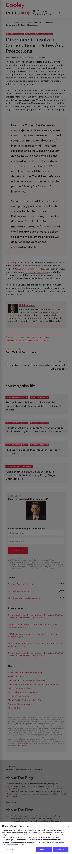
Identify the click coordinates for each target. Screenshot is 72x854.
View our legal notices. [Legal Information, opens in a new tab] (15, 846)
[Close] (68, 827)
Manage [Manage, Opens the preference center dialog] (9, 850)
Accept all (44, 850)
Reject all (60, 850)
